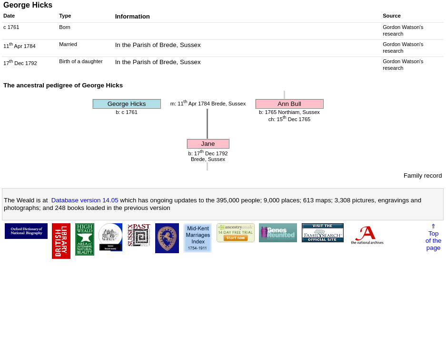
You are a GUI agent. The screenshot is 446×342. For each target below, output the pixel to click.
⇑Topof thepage (433, 237)
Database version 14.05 (85, 200)
